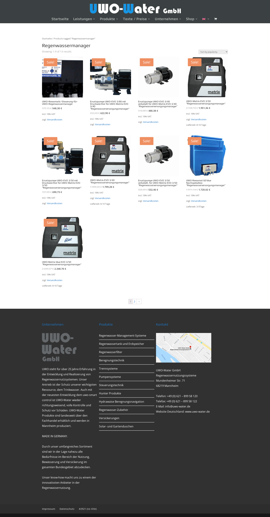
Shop (190, 19)
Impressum (48, 508)
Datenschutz (67, 508)
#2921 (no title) (88, 508)
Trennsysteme (108, 368)
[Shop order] (213, 52)
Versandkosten (54, 119)
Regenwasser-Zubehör (113, 410)
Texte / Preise (135, 19)
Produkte (107, 19)
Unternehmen (166, 19)
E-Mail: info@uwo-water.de (173, 406)
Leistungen (82, 19)
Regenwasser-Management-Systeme (122, 335)
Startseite (60, 19)
